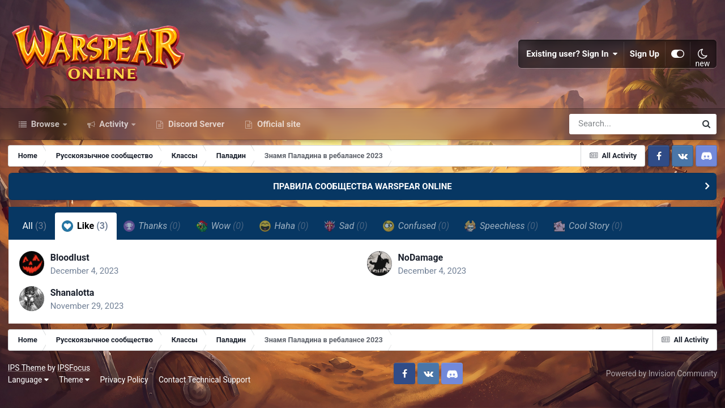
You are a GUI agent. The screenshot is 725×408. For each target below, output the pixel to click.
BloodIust (70, 263)
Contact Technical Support (205, 386)
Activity (114, 129)
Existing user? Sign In (572, 57)
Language (28, 386)
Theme (74, 386)
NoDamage (420, 263)
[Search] (600, 129)
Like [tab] (85, 231)
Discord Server (195, 129)
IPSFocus (74, 374)
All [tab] (35, 231)
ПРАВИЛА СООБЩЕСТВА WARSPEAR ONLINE (362, 191)
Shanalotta (73, 298)
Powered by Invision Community (661, 380)
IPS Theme (27, 374)
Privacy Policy (125, 386)
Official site (277, 129)
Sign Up (644, 57)
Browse (45, 129)
